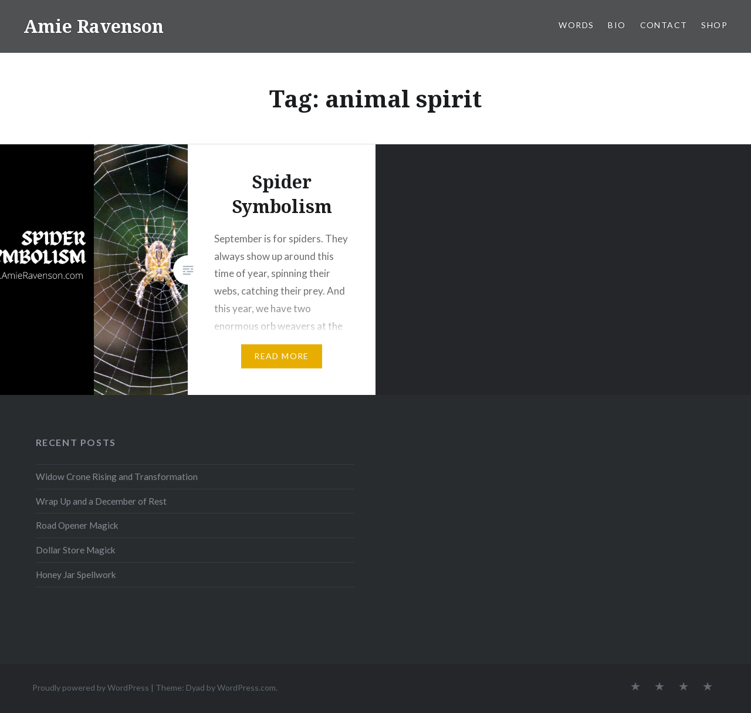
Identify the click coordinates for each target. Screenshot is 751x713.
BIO (616, 25)
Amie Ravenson (93, 26)
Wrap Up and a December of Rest (101, 501)
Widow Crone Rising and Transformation (117, 476)
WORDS (576, 25)
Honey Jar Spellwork (76, 574)
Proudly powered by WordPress (90, 687)
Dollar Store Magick (76, 550)
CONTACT (664, 25)
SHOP (714, 25)
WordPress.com (246, 687)
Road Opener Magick (77, 525)
